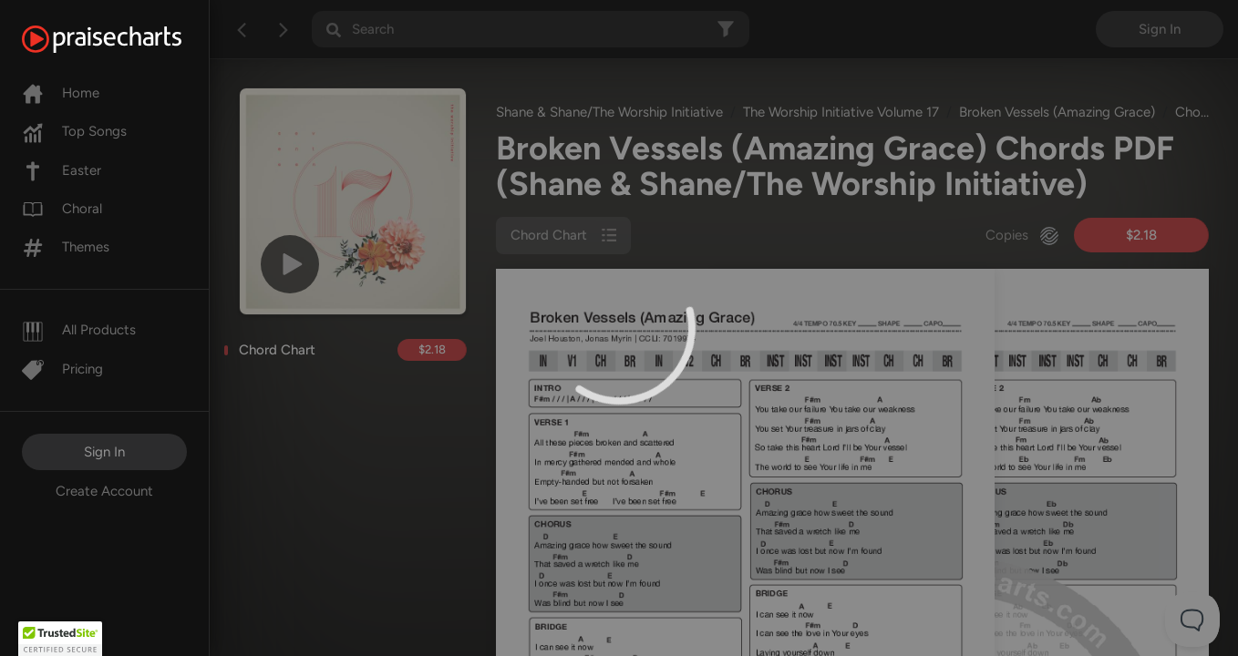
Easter (61, 170)
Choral (62, 208)
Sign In (104, 452)
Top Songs (74, 131)
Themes (65, 247)
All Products (79, 330)
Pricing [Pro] (62, 369)
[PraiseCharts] (124, 39)
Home (60, 93)
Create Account (104, 491)
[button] (60, 638)
